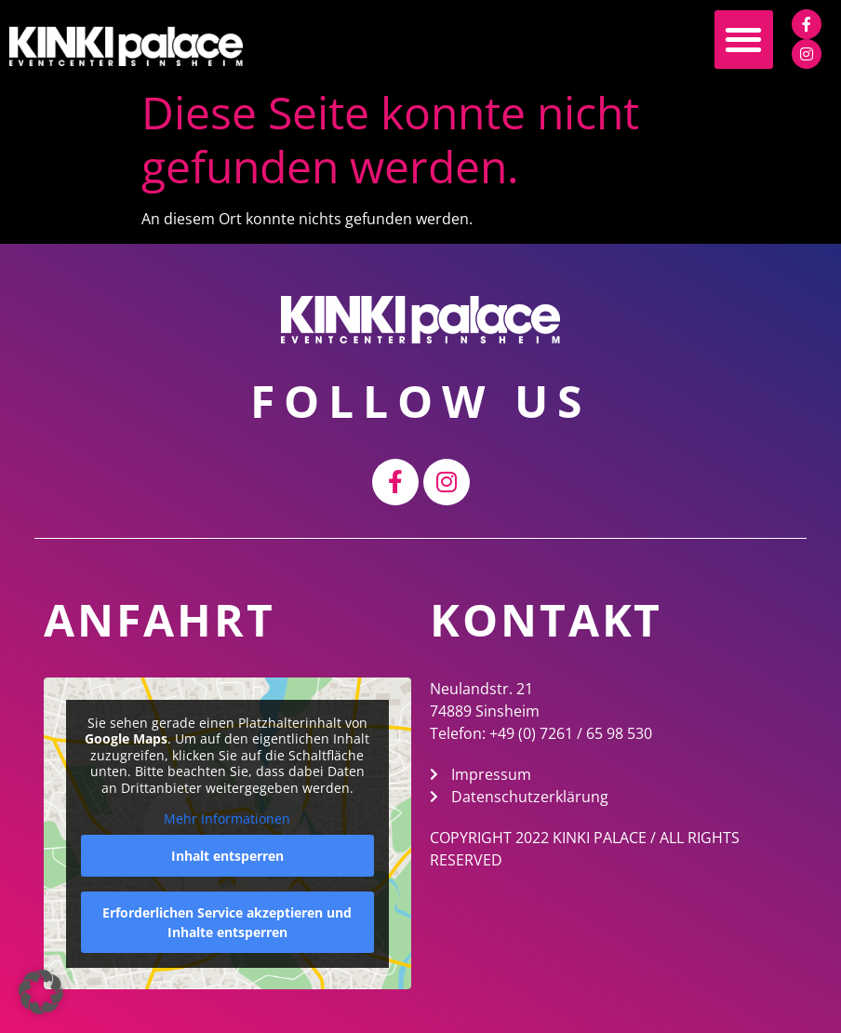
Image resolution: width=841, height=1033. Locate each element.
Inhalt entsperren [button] (227, 855)
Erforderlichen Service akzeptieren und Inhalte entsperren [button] (228, 921)
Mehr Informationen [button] (228, 819)
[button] (743, 39)
